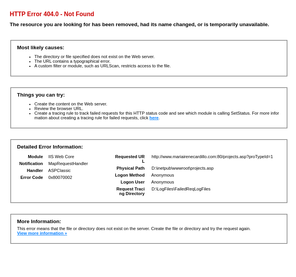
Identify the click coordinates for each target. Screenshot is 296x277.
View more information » (42, 233)
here (154, 117)
